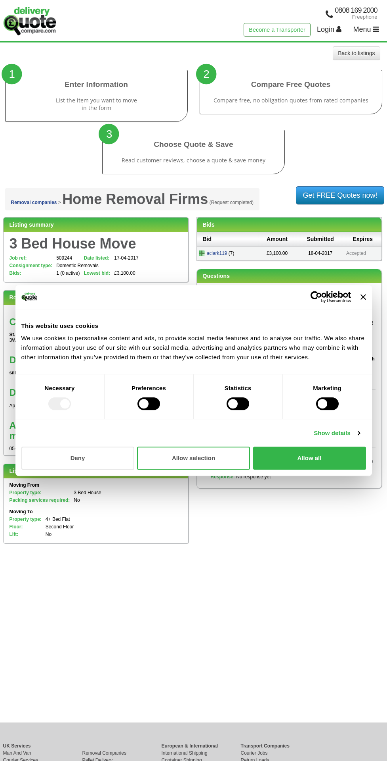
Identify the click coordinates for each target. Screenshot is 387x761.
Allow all (309, 458)
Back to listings (356, 53)
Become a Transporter (277, 30)
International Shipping (185, 753)
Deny (78, 458)
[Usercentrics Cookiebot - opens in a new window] (316, 297)
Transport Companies (265, 746)
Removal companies (34, 202)
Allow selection (193, 458)
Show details (332, 433)
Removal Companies (104, 753)
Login (329, 29)
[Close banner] (363, 297)
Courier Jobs (254, 753)
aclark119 (217, 253)
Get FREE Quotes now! (340, 195)
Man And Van (17, 753)
